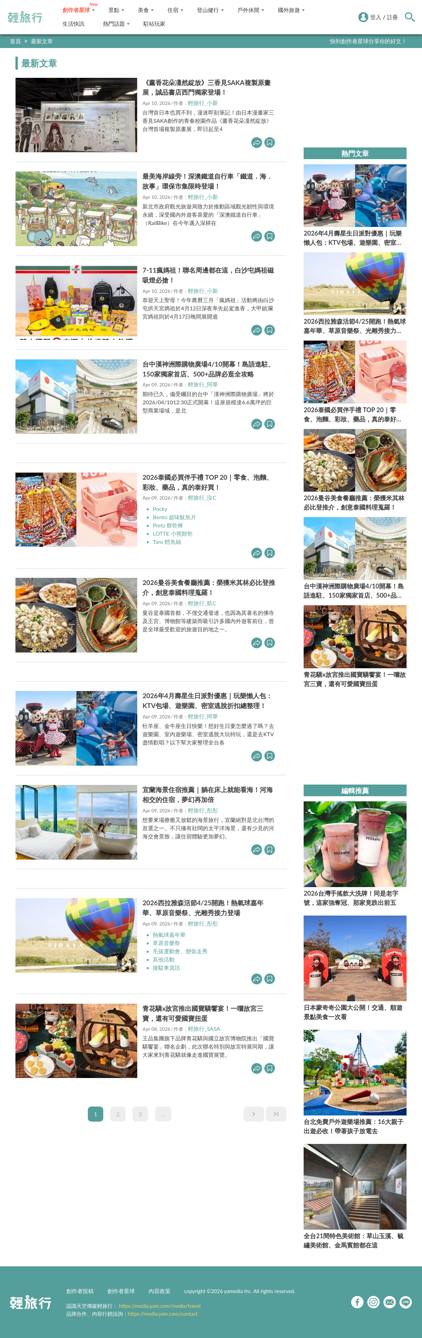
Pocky (160, 508)
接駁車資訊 (166, 967)
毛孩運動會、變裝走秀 (180, 951)
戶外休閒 (250, 10)
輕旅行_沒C (202, 497)
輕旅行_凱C (202, 603)
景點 (116, 10)
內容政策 (160, 1291)
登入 (375, 17)
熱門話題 (116, 24)
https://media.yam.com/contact (163, 1314)
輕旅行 (25, 17)
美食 (146, 10)
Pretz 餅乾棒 (168, 525)
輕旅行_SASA (204, 1028)
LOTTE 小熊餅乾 (172, 533)
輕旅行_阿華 (203, 384)
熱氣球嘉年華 (169, 934)
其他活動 (164, 959)
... (163, 1114)
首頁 (15, 41)
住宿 (175, 10)
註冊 (392, 17)
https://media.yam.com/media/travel (159, 1306)
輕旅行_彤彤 (203, 810)
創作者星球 (78, 10)
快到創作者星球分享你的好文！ (368, 41)
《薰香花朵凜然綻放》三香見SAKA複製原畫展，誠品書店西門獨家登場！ (206, 87)
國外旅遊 (291, 10)
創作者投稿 (80, 1291)
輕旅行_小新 (203, 102)
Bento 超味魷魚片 (174, 517)
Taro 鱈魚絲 (167, 541)
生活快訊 (73, 24)
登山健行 (210, 10)
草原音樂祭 (166, 943)
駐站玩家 (154, 24)
